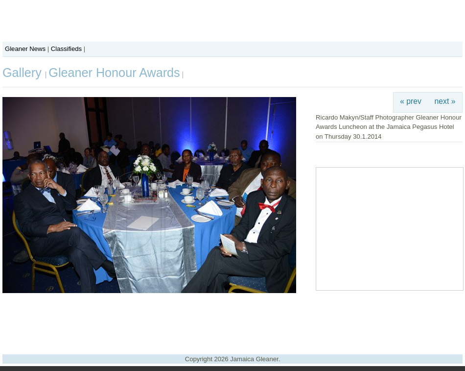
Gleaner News (25, 48)
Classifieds (66, 48)
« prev (410, 101)
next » (445, 101)
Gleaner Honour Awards (114, 72)
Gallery (23, 72)
